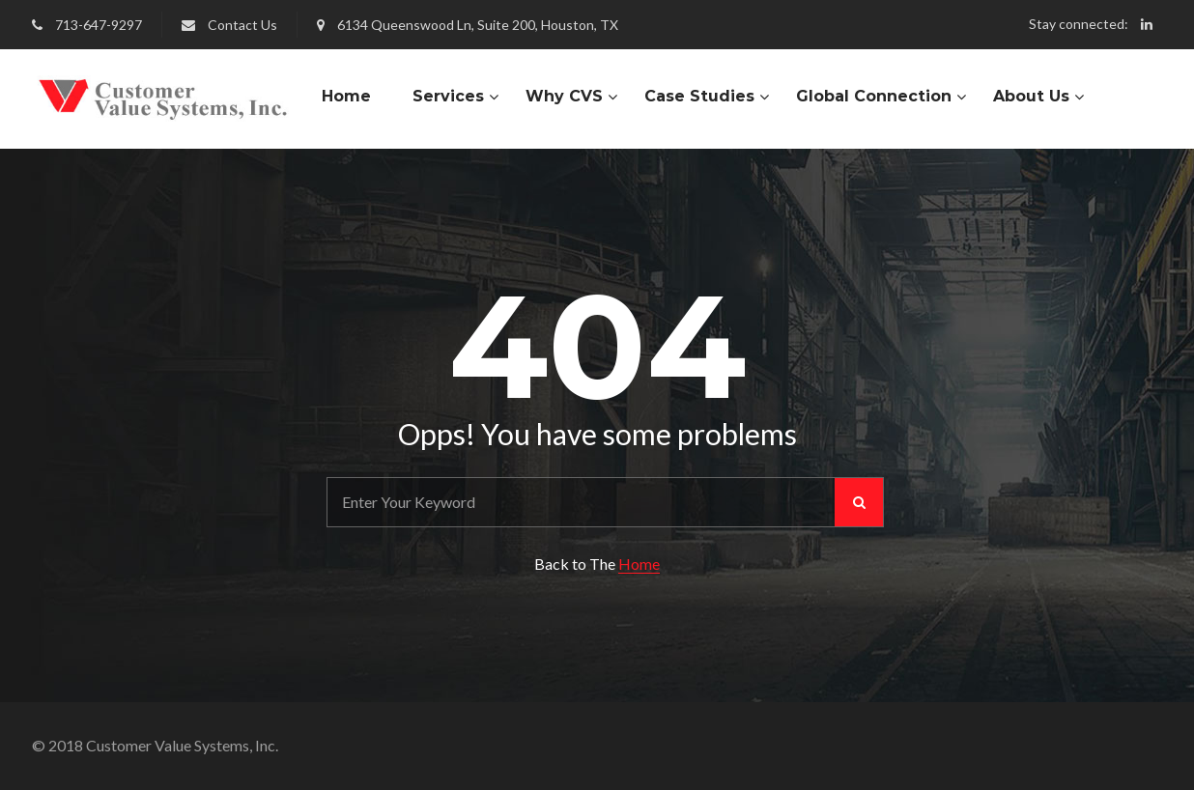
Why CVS (564, 96)
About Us (1031, 96)
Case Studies (699, 96)
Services (448, 96)
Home (346, 96)
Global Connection (874, 96)
